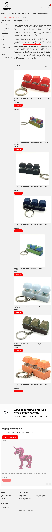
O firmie (3, 498)
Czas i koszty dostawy (24, 496)
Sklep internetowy (24, 514)
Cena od (3, 47)
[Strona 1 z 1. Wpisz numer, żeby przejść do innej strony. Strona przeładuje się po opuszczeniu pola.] (48, 66)
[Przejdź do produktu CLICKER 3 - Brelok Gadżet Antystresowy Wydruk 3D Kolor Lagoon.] (32, 250)
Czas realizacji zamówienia (25, 498)
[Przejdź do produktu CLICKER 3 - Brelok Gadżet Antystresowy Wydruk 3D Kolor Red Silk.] (32, 83)
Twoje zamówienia (5, 506)
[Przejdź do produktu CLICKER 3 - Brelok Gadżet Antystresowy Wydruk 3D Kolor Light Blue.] (32, 291)
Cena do (10, 47)
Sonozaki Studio (30, 510)
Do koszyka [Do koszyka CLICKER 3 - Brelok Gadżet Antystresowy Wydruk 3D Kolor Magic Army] (18, 350)
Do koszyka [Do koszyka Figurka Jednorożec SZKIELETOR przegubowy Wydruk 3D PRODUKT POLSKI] (6, 480)
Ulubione (3, 509)
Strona (45, 66)
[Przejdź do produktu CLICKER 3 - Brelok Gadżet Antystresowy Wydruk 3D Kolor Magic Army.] (32, 328)
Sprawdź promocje (10, 437)
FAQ (2, 496)
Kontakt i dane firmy (6, 495)
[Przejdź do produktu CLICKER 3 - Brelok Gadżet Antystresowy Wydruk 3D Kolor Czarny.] (32, 168)
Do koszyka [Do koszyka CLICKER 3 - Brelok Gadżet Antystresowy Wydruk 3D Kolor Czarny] (18, 193)
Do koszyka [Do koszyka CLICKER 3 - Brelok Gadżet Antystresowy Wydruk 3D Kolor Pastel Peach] (18, 391)
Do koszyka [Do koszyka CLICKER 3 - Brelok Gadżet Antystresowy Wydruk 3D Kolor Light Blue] (18, 312)
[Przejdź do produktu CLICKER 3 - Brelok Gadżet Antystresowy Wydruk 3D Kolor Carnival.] (32, 124)
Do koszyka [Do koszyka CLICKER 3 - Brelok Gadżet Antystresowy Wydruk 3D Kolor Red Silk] (18, 105)
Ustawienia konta (5, 507)
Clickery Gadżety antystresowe (14, 17)
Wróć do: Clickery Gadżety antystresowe (5, 32)
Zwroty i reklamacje (23, 499)
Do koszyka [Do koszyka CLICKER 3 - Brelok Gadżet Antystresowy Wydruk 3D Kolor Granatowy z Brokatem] (18, 231)
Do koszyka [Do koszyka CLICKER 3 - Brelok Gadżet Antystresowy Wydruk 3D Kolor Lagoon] (18, 274)
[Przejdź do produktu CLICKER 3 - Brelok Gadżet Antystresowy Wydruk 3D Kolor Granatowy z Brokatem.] (32, 209)
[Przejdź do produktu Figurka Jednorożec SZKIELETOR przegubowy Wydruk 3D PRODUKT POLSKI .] (24, 455)
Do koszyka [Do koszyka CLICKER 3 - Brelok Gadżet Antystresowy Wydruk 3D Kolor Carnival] (18, 149)
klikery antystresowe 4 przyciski (32, 44)
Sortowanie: (17, 62)
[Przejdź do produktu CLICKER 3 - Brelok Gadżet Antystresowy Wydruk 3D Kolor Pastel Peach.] (32, 368)
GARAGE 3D (3, 17)
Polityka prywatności (41, 495)
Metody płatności (23, 495)
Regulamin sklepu (40, 496)
